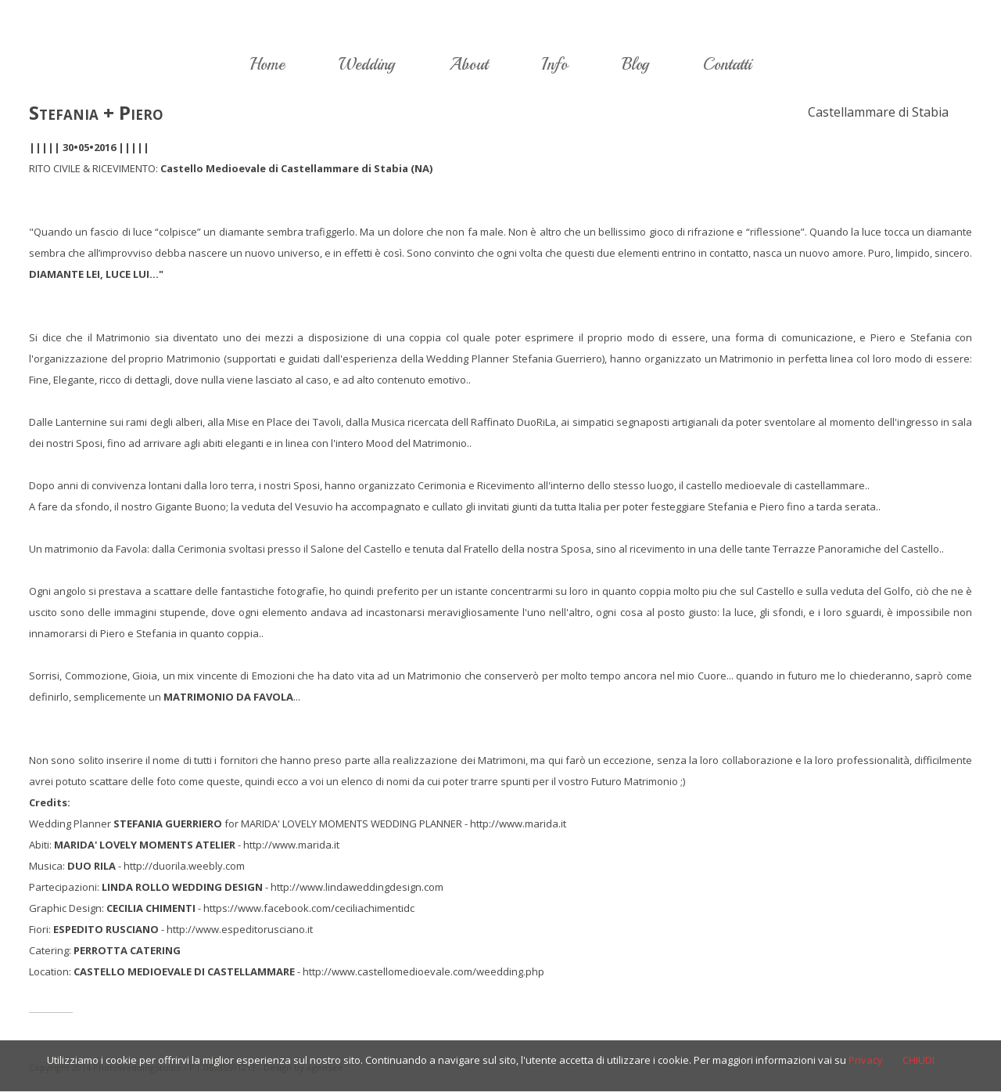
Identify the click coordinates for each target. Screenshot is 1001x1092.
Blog (635, 64)
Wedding (367, 64)
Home (267, 64)
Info (555, 64)
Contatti (727, 64)
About (468, 64)
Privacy (866, 1060)
